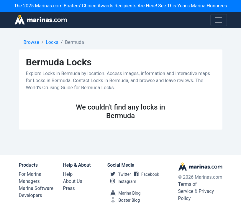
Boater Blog (123, 200)
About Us (72, 181)
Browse (31, 42)
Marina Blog (124, 193)
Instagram (121, 181)
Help (68, 174)
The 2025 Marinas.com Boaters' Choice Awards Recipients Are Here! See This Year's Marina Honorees (120, 6)
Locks (52, 42)
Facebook (145, 174)
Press (69, 188)
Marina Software (36, 188)
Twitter (119, 174)
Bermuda (74, 42)
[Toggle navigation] (218, 20)
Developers (30, 195)
